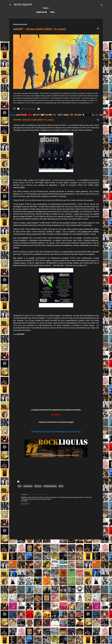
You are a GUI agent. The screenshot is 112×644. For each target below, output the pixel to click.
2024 (19, 486)
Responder (25, 504)
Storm (61, 486)
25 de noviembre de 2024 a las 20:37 (38, 494)
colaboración (28, 486)
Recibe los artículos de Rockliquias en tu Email (56, 431)
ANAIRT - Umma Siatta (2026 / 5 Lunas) (39, 29)
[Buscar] (102, 5)
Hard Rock (41, 12)
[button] (98, 28)
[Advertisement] (56, 554)
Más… (72, 12)
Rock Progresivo (58, 12)
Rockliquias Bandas (50, 486)
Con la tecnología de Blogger (56, 625)
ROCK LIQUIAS (23, 4)
